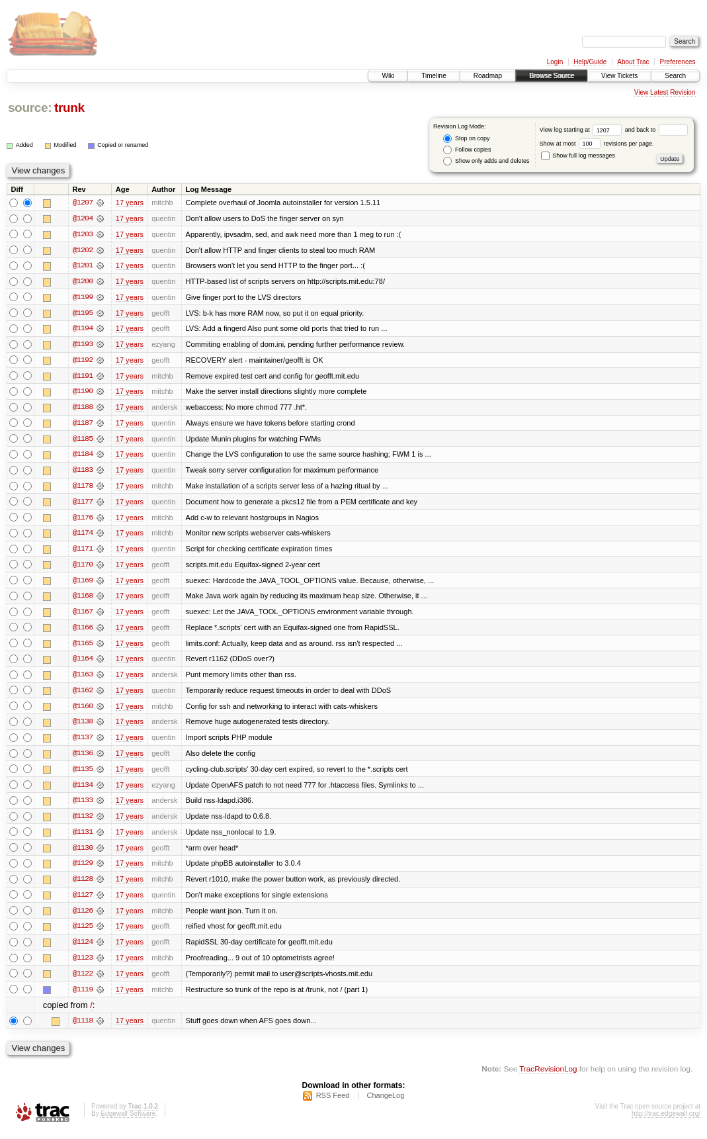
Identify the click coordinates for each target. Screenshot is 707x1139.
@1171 (83, 552)
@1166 (83, 631)
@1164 (83, 663)
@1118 (83, 1028)
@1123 (83, 965)
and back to (656, 129)
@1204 (83, 218)
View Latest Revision (665, 92)
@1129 (83, 869)
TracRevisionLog (548, 1076)
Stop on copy (466, 138)
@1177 (83, 504)
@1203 (83, 234)
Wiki (388, 75)
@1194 (83, 329)
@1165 (83, 647)
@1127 (83, 901)
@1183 (83, 472)
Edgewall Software (128, 1121)
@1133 (83, 806)
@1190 (83, 393)
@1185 (83, 440)
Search (675, 75)
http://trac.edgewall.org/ (666, 1121)
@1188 (83, 409)
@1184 (83, 456)
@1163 (83, 679)
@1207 (83, 202)
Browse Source (551, 75)
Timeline (433, 75)
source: (30, 107)
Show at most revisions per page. (597, 143)
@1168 (83, 599)
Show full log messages (578, 155)
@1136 (83, 758)
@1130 (83, 853)
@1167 (83, 615)
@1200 (83, 282)
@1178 (83, 488)
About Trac (633, 62)
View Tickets (619, 75)
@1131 (83, 838)
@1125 (83, 933)
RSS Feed (333, 1103)
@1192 (83, 361)
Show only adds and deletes (486, 161)
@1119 (83, 996)
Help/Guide (589, 62)
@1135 (83, 774)
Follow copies (467, 150)
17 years (130, 202)
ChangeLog (385, 1103)
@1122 (83, 981)
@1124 (83, 949)
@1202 (83, 250)
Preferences (678, 62)
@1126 (83, 917)
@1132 (83, 822)
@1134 (83, 790)
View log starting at (582, 129)
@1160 (83, 711)
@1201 (83, 266)
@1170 (83, 568)
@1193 (83, 345)
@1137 (83, 742)
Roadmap (488, 75)
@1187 (83, 425)
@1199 (83, 298)
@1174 (83, 536)
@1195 (83, 313)
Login (555, 62)
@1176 (83, 520)
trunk (69, 107)
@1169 (83, 583)
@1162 (83, 695)
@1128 (83, 885)
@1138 (83, 726)
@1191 (83, 377)
